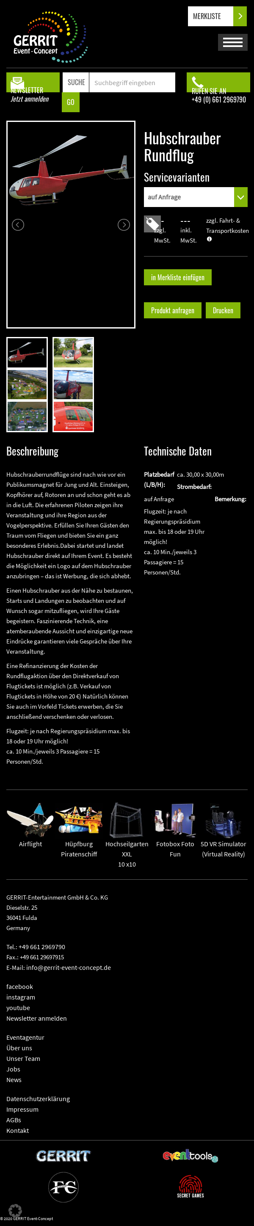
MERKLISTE (214, 16)
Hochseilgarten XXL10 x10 (127, 841)
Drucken (223, 310)
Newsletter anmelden (36, 1018)
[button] (15, 1211)
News (14, 1079)
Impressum (22, 1109)
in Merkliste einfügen (177, 277)
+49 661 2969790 (42, 946)
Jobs (13, 1069)
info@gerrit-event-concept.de (68, 967)
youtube (18, 1007)
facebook (19, 986)
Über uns (19, 1048)
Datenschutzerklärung (38, 1098)
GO (71, 102)
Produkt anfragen (172, 310)
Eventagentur (25, 1037)
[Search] (132, 82)
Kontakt (17, 1130)
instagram (20, 997)
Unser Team (23, 1058)
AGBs (13, 1120)
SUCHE (76, 82)
